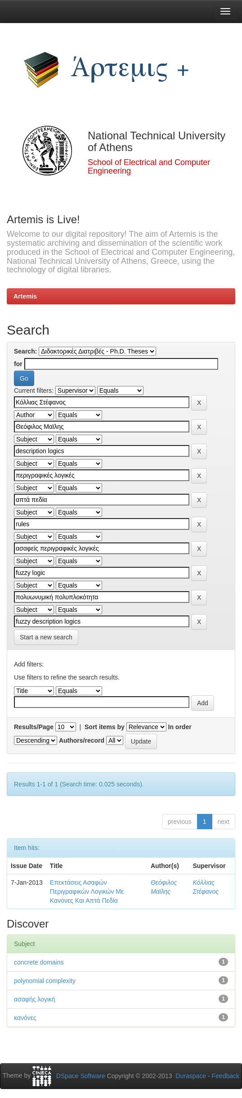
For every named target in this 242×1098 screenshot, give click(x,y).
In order (180, 726)
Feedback (225, 1076)
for (18, 364)
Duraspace (190, 1076)
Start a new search (46, 637)
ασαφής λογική (34, 999)
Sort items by (105, 726)
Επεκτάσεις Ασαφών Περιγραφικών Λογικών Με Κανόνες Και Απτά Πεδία (87, 891)
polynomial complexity (45, 980)
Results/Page (34, 726)
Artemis (25, 296)
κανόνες (25, 1017)
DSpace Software (80, 1076)
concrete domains (39, 962)
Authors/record (81, 740)
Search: (25, 351)
